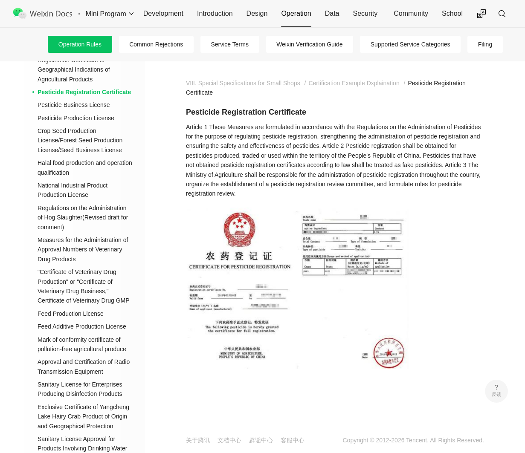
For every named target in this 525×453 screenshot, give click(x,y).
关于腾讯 (198, 440)
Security (365, 13)
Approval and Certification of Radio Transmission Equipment (84, 366)
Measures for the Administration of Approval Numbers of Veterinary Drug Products (83, 250)
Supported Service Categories (410, 44)
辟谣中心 (261, 440)
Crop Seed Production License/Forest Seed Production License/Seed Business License (80, 140)
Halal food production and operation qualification (85, 167)
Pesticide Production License (76, 118)
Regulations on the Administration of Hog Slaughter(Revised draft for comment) (83, 218)
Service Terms (229, 44)
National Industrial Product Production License (72, 190)
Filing (485, 44)
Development (163, 13)
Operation (296, 13)
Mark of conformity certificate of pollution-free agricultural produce (82, 344)
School (452, 13)
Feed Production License (71, 313)
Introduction (215, 13)
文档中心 (229, 440)
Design (257, 13)
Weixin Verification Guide (309, 44)
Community (411, 13)
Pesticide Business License (74, 104)
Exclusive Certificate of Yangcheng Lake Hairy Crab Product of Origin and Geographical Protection (83, 417)
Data (332, 13)
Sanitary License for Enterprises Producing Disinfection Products (80, 389)
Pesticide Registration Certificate (84, 92)
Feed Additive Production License (82, 326)
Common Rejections (156, 44)
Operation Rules (80, 44)
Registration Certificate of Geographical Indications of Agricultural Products (74, 70)
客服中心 (293, 440)
